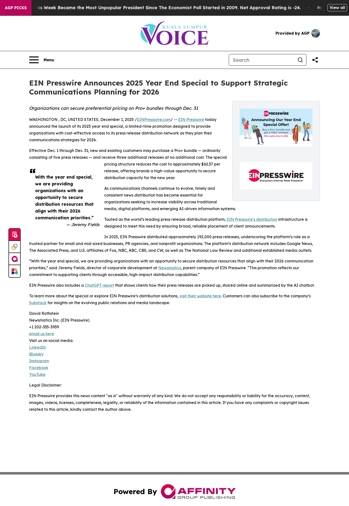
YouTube (37, 374)
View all (337, 7)
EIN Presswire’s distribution (252, 219)
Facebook (38, 367)
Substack (38, 302)
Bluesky (36, 354)
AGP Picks (16, 7)
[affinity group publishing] (14, 259)
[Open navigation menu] (41, 60)
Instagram (39, 360)
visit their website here (200, 295)
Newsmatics (169, 267)
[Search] (261, 59)
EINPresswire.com (154, 119)
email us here (41, 333)
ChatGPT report (99, 285)
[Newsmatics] (14, 271)
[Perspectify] (14, 247)
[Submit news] (14, 235)
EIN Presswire (191, 119)
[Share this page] (315, 60)
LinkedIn (37, 347)
